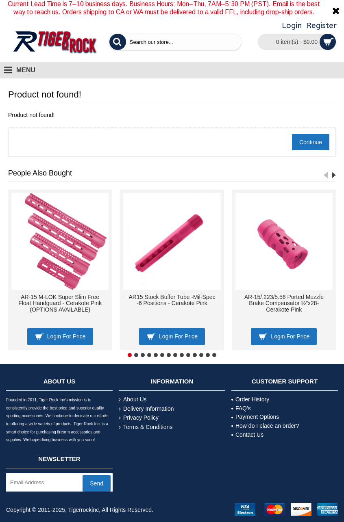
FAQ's (241, 408)
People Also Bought (40, 173)
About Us (133, 399)
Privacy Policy (139, 417)
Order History (250, 399)
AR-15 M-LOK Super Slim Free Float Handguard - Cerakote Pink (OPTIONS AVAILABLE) (60, 303)
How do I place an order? (265, 425)
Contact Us (247, 434)
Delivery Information (146, 408)
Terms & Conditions (145, 427)
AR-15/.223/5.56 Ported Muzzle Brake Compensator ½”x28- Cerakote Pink (284, 303)
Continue (310, 142)
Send (96, 483)
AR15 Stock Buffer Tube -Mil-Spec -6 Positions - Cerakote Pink (172, 300)
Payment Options (255, 417)
